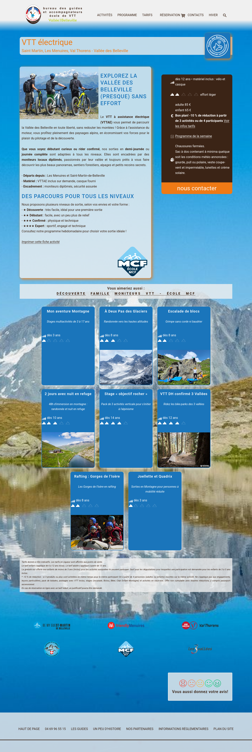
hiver (213, 15)
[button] (224, 15)
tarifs (147, 15)
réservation (170, 15)
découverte (71, 293)
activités (104, 15)
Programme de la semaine (193, 136)
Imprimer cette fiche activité (41, 242)
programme (127, 15)
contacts (196, 15)
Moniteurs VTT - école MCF (155, 293)
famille (100, 293)
